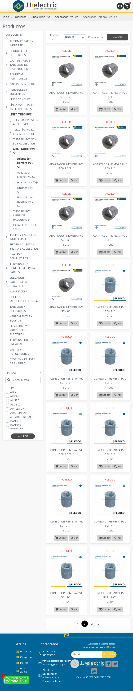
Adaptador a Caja (27, 182)
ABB (13, 392)
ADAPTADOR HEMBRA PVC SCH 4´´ (66, 237)
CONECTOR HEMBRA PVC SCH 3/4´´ (66, 523)
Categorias (23, 657)
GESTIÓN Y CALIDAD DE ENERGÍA (22, 361)
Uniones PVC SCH (25, 189)
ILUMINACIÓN (18, 291)
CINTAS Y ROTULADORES (19, 351)
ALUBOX (15, 404)
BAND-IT (15, 421)
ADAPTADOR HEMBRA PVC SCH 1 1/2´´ (66, 166)
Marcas (22, 663)
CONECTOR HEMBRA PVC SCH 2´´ (110, 380)
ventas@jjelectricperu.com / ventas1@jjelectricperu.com (51, 663)
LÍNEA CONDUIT (20, 99)
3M (12, 388)
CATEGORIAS (13, 34)
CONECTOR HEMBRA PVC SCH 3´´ (110, 452)
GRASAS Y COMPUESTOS (19, 256)
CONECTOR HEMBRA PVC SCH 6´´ (66, 595)
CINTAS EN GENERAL (23, 84)
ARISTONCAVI (18, 413)
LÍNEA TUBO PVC (21, 114)
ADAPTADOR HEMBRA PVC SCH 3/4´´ (66, 94)
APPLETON (17, 408)
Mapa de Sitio (22, 670)
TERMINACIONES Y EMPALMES (21, 342)
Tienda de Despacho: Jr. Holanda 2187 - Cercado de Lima (49, 675)
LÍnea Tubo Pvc (40, 17)
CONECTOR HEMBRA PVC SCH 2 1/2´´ (66, 452)
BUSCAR (117, 37)
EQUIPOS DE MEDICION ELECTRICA (24, 299)
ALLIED (14, 400)
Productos (20, 17)
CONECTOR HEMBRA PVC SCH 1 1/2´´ (110, 595)
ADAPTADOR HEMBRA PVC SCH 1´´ (110, 94)
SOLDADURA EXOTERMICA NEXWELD (18, 281)
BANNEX (15, 425)
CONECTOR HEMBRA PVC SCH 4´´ (110, 523)
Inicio (6, 17)
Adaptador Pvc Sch (66, 17)
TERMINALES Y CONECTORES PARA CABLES (22, 268)
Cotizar (60, 109)
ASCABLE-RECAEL (21, 417)
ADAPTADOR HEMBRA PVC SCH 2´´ (110, 166)
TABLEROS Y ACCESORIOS (18, 308)
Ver (74, 109)
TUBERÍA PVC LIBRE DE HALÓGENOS (21, 215)
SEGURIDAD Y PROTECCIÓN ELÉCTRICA (18, 330)
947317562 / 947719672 (47, 653)
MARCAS (10, 372)
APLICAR (23, 436)
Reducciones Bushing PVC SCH (25, 201)
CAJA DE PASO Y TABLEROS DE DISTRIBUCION (20, 64)
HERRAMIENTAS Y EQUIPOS (21, 318)
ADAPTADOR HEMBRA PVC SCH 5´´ (110, 237)
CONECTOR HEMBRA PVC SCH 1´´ (110, 309)
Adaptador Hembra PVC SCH (25, 163)
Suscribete (109, 654)
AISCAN (15, 396)
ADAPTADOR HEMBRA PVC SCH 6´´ (66, 309)
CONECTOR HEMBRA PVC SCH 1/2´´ (66, 380)
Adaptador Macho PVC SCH (27, 174)
